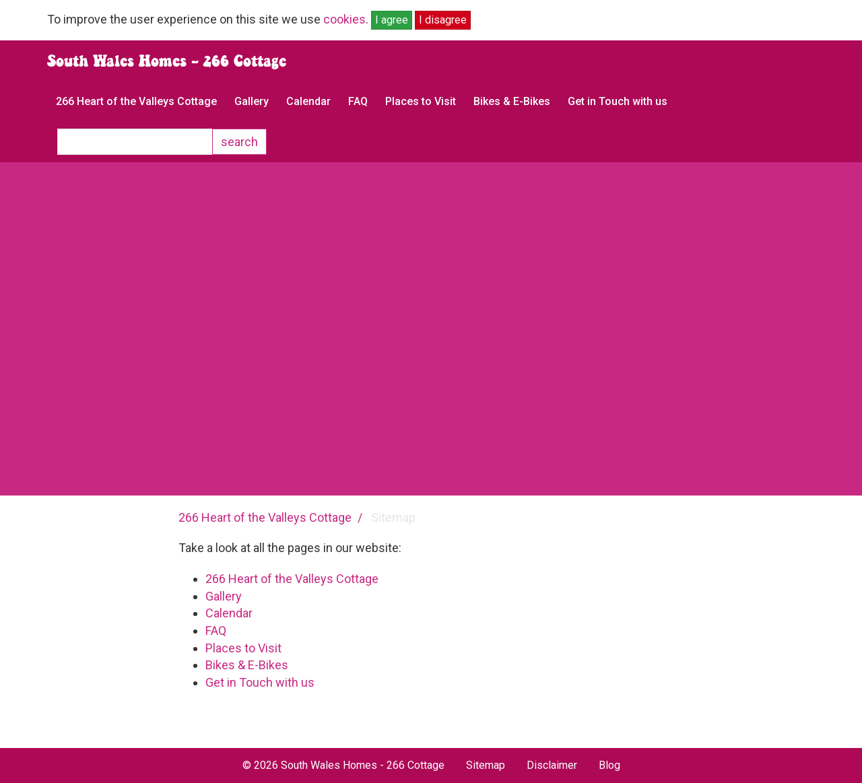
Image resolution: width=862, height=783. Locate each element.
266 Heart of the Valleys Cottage (136, 101)
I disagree (443, 19)
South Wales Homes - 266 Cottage (166, 60)
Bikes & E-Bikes (511, 101)
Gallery (251, 101)
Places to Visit (420, 101)
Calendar (308, 101)
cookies (344, 19)
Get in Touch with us (617, 101)
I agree (391, 19)
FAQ (358, 101)
